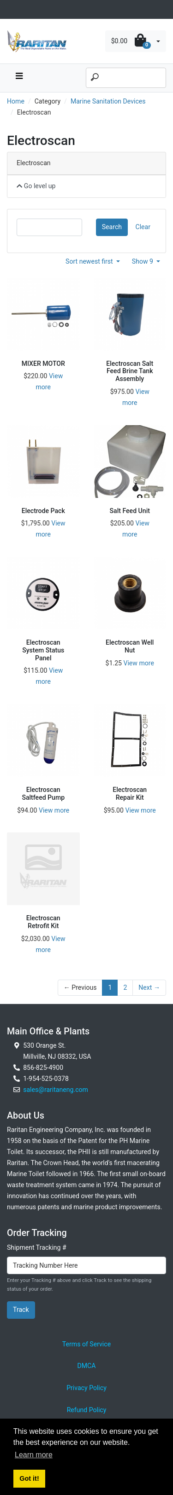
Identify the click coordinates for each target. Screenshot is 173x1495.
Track (21, 1309)
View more (138, 663)
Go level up (36, 186)
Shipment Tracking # (36, 1247)
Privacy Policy (86, 1387)
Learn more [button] (34, 1455)
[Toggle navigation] (12, 9)
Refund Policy (87, 1410)
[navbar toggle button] (19, 78)
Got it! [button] (29, 1478)
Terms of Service (86, 1344)
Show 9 (143, 261)
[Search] (126, 78)
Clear (143, 227)
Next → (149, 987)
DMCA (87, 1365)
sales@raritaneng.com (55, 1089)
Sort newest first (90, 261)
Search (112, 227)
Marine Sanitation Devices (108, 101)
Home (15, 101)
